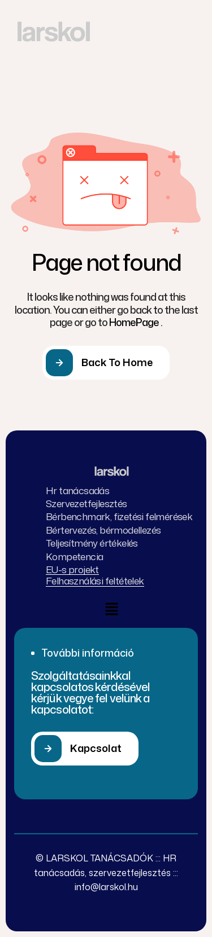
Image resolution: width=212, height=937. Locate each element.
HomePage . (135, 322)
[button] (85, 749)
